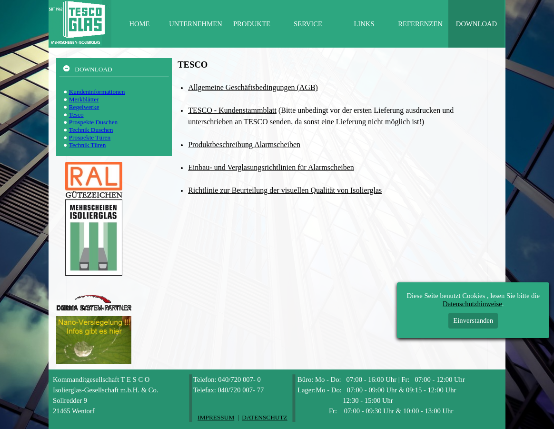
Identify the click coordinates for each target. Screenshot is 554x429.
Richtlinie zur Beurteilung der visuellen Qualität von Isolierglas (285, 190)
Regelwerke (84, 106)
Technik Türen (87, 145)
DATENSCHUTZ (264, 417)
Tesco (76, 114)
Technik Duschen (91, 129)
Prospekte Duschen (93, 122)
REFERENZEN (420, 24)
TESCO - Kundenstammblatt (232, 110)
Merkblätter (84, 99)
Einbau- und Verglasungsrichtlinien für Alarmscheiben (271, 167)
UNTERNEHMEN (195, 24)
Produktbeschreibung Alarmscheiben (244, 144)
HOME (139, 24)
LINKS (364, 24)
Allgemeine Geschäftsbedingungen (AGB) (253, 87)
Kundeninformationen (97, 91)
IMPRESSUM (216, 417)
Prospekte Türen (89, 137)
